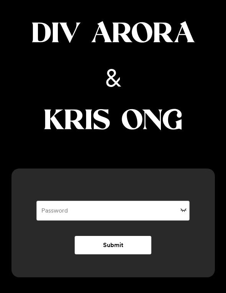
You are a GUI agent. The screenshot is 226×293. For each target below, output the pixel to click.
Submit (113, 245)
